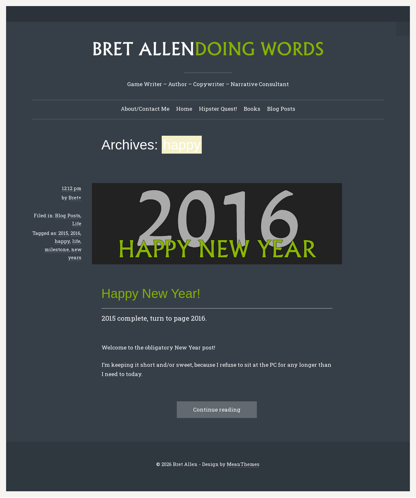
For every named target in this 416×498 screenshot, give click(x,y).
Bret (73, 198)
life (76, 241)
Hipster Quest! (218, 109)
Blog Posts (281, 109)
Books (252, 109)
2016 (75, 233)
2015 (63, 233)
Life (76, 224)
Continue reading (217, 410)
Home (184, 109)
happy (62, 241)
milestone (57, 249)
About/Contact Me (145, 109)
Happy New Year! (151, 294)
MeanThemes (243, 464)
